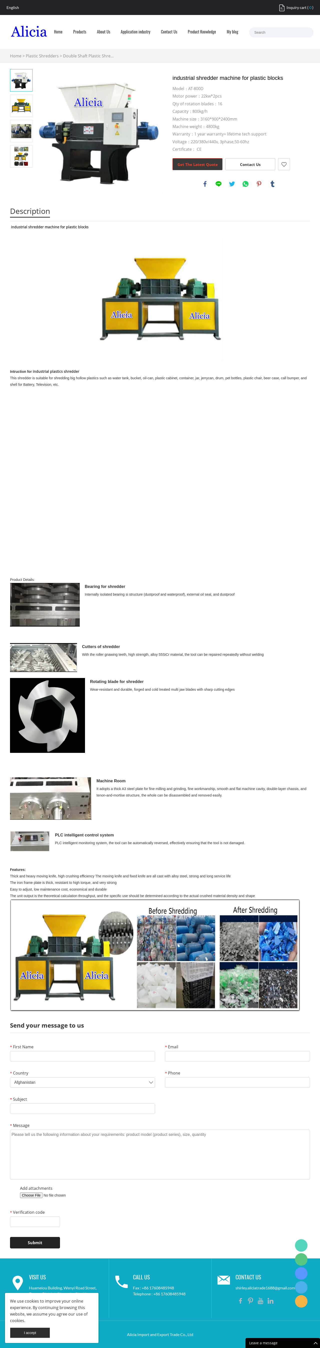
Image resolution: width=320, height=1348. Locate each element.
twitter (232, 184)
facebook (205, 184)
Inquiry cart (296, 7)
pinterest (259, 184)
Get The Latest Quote (198, 164)
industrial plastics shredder (56, 371)
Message (20, 1125)
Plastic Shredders (42, 56)
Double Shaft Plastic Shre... (88, 56)
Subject (18, 1099)
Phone (172, 1073)
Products (79, 32)
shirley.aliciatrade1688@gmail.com (265, 1287)
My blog (232, 32)
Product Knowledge (202, 32)
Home (58, 32)
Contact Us (169, 32)
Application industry (135, 32)
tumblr (272, 184)
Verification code (27, 1212)
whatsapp (245, 184)
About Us (103, 32)
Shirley (301, 1287)
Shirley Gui (301, 1245)
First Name (22, 1047)
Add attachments (36, 1188)
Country (19, 1073)
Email (171, 1047)
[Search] (304, 32)
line (218, 184)
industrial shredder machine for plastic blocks (49, 227)
